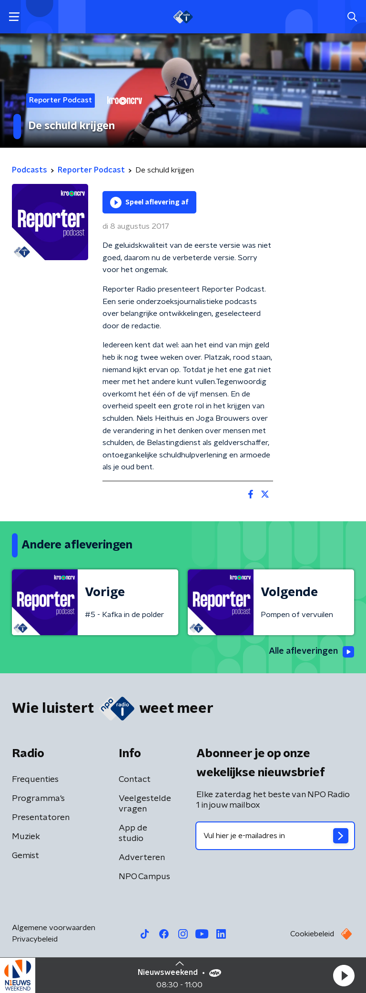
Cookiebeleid (312, 934)
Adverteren (142, 857)
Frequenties (35, 779)
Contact (135, 779)
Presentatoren (41, 817)
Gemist (25, 855)
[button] (343, 975)
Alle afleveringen (311, 652)
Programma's (38, 798)
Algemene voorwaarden (53, 928)
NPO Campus (144, 876)
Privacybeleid (35, 939)
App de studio (133, 833)
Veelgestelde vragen (145, 803)
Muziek (26, 836)
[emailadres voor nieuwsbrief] (275, 835)
